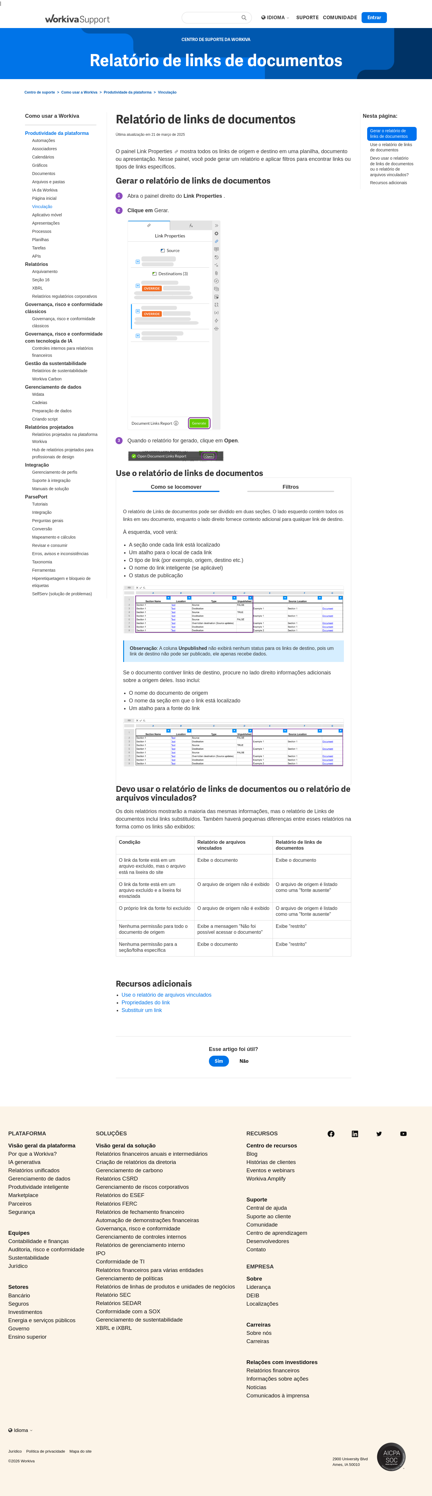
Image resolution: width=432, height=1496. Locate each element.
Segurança (21, 1212)
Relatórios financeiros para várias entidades (149, 1270)
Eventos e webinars (270, 1170)
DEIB (252, 1295)
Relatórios (36, 264)
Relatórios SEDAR (118, 1303)
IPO (100, 1253)
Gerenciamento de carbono (129, 1170)
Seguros (18, 1304)
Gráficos (39, 165)
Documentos (43, 173)
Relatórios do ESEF (120, 1195)
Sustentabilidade (28, 1258)
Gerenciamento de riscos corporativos (142, 1187)
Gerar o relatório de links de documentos (389, 133)
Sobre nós (258, 1333)
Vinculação (167, 92)
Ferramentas (43, 570)
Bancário (19, 1295)
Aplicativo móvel (47, 214)
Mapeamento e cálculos (54, 537)
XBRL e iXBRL (114, 1328)
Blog (252, 1154)
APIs (36, 256)
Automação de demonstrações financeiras (147, 1220)
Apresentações (46, 223)
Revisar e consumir (49, 545)
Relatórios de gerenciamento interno (140, 1245)
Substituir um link (142, 1010)
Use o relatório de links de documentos (391, 147)
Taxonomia (42, 562)
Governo (18, 1328)
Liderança (258, 1287)
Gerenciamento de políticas (129, 1278)
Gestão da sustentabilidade (55, 363)
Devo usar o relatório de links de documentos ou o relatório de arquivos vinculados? (391, 166)
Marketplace (23, 1195)
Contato (256, 1249)
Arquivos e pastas (48, 181)
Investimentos (25, 1312)
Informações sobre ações (277, 1379)
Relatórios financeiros (272, 1370)
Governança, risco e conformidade (138, 1228)
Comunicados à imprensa (277, 1395)
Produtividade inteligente (38, 1187)
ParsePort (36, 496)
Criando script (44, 419)
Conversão (42, 529)
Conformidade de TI (120, 1261)
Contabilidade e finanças (38, 1241)
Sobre (254, 1279)
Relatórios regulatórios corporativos (64, 296)
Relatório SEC (113, 1295)
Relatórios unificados (34, 1170)
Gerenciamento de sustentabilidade (139, 1320)
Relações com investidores (282, 1362)
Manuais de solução (50, 488)
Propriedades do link (146, 1002)
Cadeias (39, 402)
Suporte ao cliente (268, 1216)
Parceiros (20, 1204)
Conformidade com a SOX (128, 1311)
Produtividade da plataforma (127, 92)
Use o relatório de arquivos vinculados (167, 995)
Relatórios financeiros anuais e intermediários (151, 1154)
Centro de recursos (271, 1145)
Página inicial (44, 198)
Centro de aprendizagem (276, 1233)
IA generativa (24, 1162)
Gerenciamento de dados (53, 387)
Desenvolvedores (267, 1241)
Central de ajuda (266, 1208)
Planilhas (40, 239)
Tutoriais (40, 504)
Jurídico (18, 1266)
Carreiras (258, 1325)
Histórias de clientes (271, 1162)
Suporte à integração (51, 480)
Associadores (44, 148)
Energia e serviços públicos (41, 1320)
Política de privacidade (45, 1451)
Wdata (38, 394)
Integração (37, 464)
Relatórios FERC (116, 1204)
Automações (43, 140)
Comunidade (262, 1225)
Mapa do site (81, 1451)
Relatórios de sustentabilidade (60, 370)
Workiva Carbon (47, 379)
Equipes (19, 1233)
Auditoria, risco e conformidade (46, 1249)
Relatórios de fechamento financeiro (140, 1212)
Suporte (256, 1199)
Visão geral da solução (126, 1145)
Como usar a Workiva (79, 92)
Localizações (262, 1304)
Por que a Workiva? (32, 1154)
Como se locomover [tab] (176, 487)
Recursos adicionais (388, 182)
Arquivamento (44, 271)
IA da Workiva (44, 190)
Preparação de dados (52, 410)
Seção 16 (41, 279)
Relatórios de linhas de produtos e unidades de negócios (165, 1287)
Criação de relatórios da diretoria (136, 1162)
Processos (41, 231)
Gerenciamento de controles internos (141, 1237)
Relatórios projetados (49, 427)
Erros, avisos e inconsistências (60, 553)
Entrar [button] (374, 17)
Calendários (43, 157)
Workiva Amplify (266, 1178)
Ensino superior (27, 1337)
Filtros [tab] (291, 487)
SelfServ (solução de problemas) (62, 593)
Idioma (278, 17)
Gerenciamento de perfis (54, 472)
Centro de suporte (39, 92)
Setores (18, 1287)
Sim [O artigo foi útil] (219, 1061)
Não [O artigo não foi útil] (244, 1061)
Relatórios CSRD (117, 1178)
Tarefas (39, 248)
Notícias (256, 1387)
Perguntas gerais (47, 520)
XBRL (37, 288)
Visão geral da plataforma (41, 1145)
